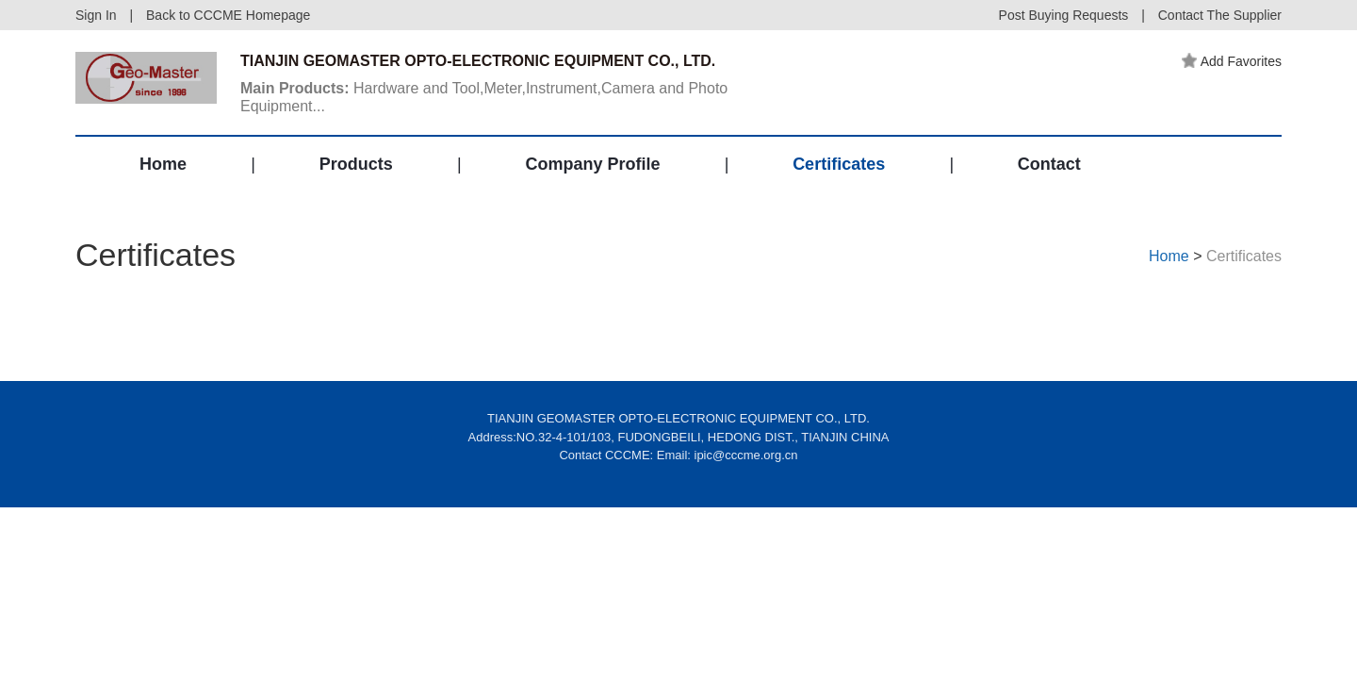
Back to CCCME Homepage (228, 15)
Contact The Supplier (1220, 15)
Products (356, 164)
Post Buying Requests (1064, 15)
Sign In (96, 15)
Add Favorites (1232, 61)
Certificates (839, 164)
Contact (1049, 164)
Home (163, 164)
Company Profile (592, 164)
